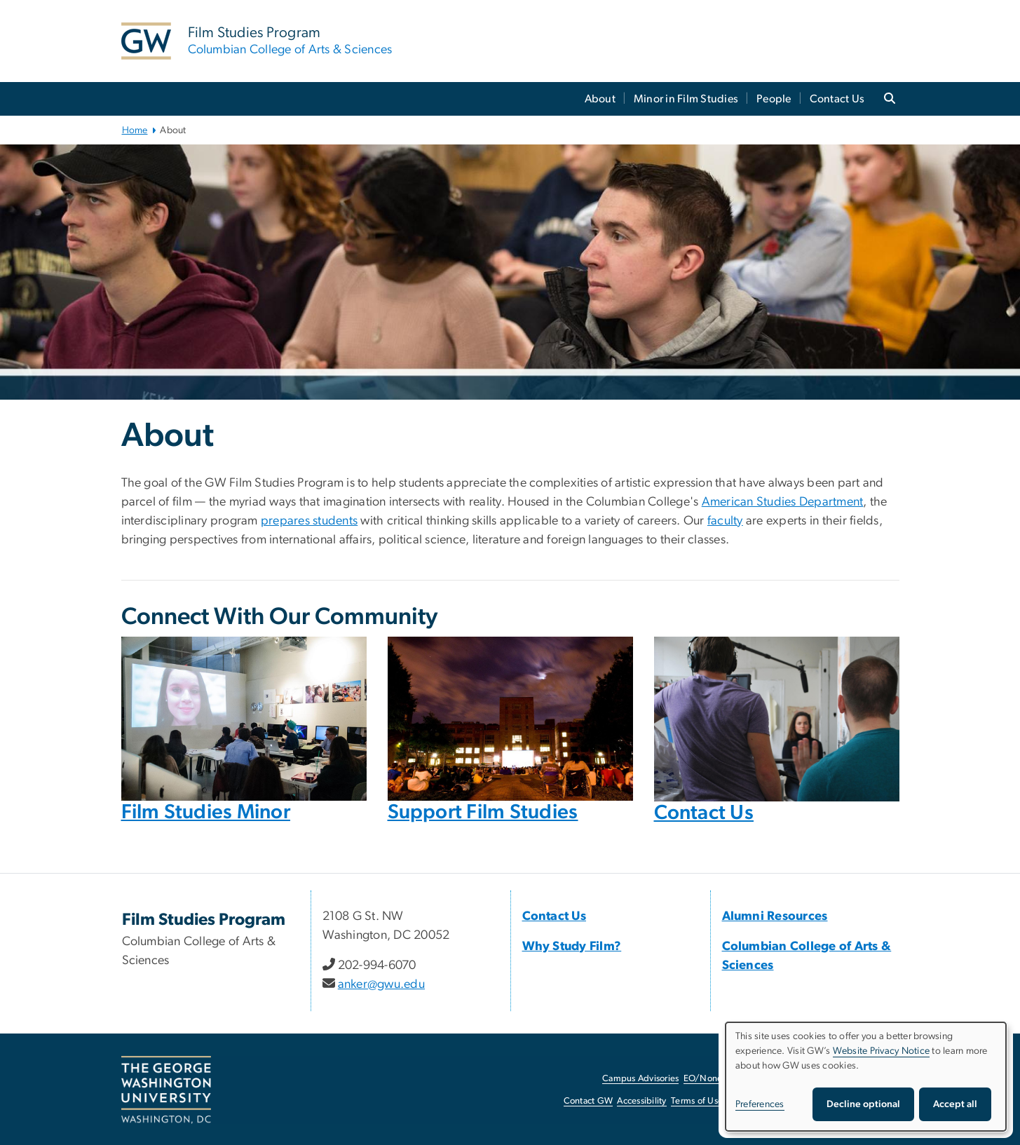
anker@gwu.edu (381, 984)
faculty (725, 521)
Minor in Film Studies (686, 98)
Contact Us (837, 98)
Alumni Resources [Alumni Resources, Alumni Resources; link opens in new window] (775, 916)
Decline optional (863, 1104)
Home (135, 130)
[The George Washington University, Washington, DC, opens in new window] (166, 1090)
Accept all (955, 1104)
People (773, 98)
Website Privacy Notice (881, 1051)
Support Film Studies (483, 812)
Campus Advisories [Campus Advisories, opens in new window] (640, 1078)
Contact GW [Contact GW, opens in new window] (588, 1101)
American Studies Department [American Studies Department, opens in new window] (783, 502)
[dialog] (866, 1076)
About (600, 98)
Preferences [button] (759, 1104)
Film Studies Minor (206, 812)
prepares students (309, 521)
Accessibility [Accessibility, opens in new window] (641, 1101)
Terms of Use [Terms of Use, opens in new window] (697, 1101)
